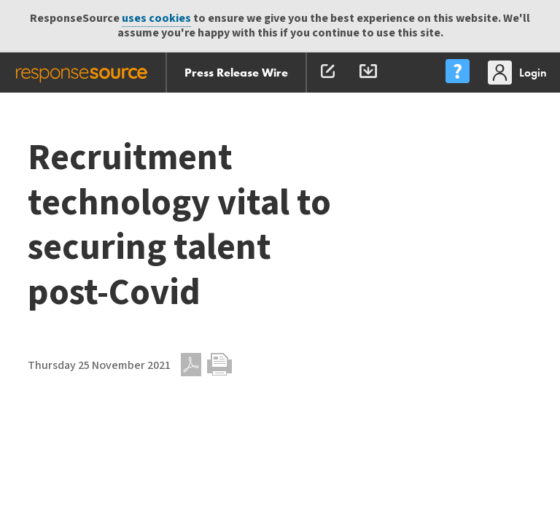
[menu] (457, 72)
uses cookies (156, 18)
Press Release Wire (236, 72)
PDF (191, 364)
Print (219, 364)
